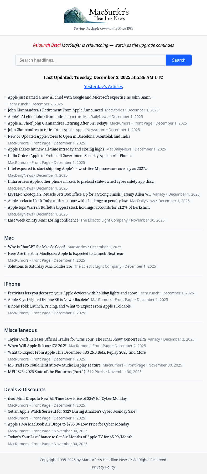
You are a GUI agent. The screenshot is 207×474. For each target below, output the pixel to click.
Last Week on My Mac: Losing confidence (43, 220)
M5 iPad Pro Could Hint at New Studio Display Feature (54, 365)
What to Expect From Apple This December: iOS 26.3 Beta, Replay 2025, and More (77, 352)
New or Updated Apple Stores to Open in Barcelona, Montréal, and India (69, 136)
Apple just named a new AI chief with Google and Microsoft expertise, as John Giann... (80, 97)
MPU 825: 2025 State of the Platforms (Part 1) (46, 371)
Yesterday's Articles (103, 86)
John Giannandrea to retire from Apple (41, 129)
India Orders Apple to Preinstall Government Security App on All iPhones (70, 155)
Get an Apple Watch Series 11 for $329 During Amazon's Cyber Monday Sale (71, 411)
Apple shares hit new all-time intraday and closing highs (56, 149)
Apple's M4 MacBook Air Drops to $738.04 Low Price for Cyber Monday (68, 424)
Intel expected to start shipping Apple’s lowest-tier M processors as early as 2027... (78, 168)
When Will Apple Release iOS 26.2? (37, 345)
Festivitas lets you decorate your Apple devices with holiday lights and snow (72, 293)
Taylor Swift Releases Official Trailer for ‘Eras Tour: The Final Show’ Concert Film (77, 339)
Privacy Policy (103, 467)
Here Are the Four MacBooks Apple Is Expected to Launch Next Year (66, 253)
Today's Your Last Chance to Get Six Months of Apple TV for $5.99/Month (70, 437)
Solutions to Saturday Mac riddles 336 (40, 266)
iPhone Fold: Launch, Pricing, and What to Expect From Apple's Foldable (69, 306)
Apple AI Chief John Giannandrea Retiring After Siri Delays (58, 123)
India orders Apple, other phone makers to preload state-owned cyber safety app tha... (81, 181)
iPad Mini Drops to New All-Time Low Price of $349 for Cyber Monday (67, 398)
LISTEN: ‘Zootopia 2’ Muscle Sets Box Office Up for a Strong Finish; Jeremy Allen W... (79, 194)
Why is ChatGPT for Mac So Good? (37, 247)
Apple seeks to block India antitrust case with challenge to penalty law (68, 200)
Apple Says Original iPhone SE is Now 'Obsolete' (48, 299)
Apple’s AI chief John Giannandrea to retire (44, 116)
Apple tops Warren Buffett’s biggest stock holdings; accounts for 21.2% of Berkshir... (79, 207)
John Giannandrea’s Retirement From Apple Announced (55, 110)
